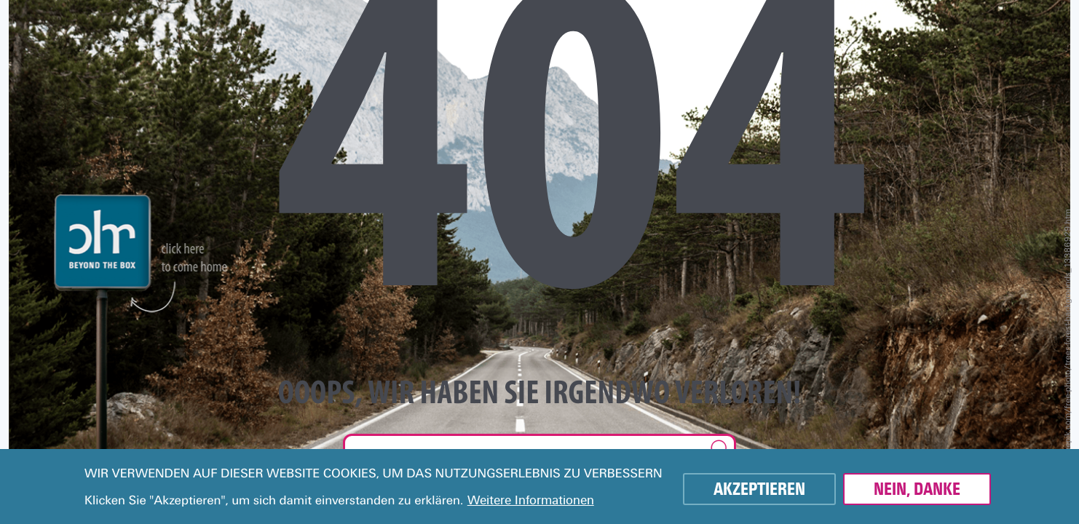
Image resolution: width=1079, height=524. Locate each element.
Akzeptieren (759, 489)
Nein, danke (917, 489)
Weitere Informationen (530, 500)
